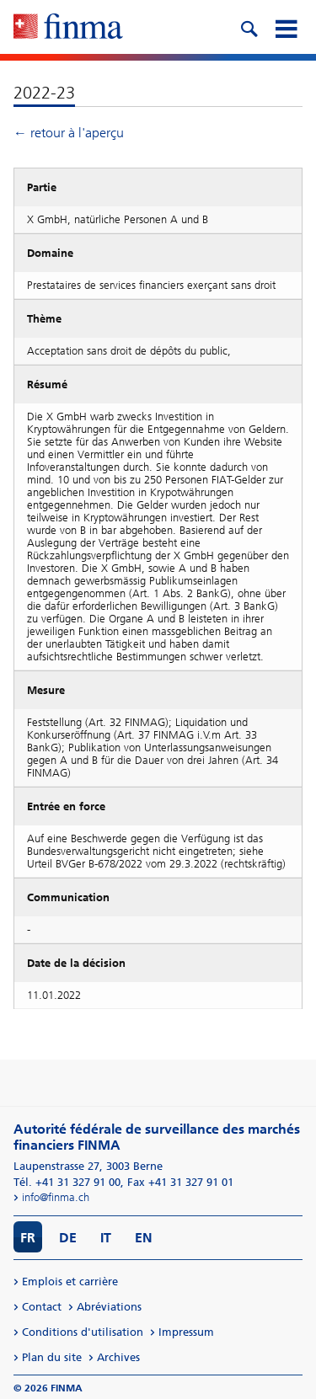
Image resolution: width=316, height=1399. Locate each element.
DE (68, 1238)
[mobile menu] (286, 27)
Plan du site (52, 1357)
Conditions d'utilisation (82, 1332)
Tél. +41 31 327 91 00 (67, 1182)
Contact (42, 1306)
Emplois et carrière (70, 1281)
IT (105, 1238)
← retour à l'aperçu (68, 133)
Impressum (186, 1332)
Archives (118, 1357)
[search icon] (248, 27)
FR (27, 1238)
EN (144, 1238)
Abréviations (109, 1306)
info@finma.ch (55, 1197)
